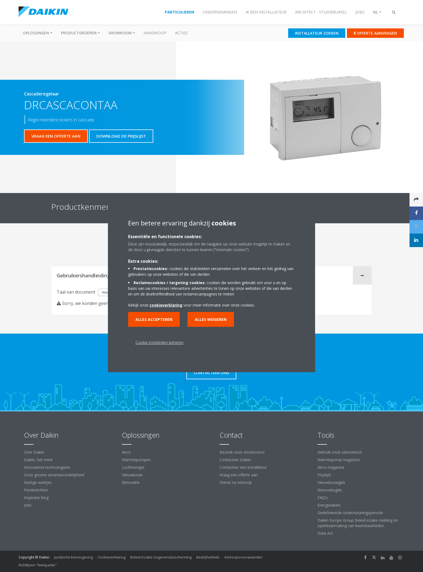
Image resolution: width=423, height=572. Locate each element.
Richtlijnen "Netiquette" (38, 565)
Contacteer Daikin (235, 459)
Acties (181, 32)
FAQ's (323, 497)
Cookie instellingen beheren (159, 342)
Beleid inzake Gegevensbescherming (161, 557)
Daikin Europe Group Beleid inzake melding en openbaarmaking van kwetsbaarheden (358, 523)
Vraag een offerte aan (239, 474)
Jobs (28, 505)
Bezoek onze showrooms (242, 452)
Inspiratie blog (36, 497)
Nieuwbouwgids (331, 482)
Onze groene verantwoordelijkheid (54, 474)
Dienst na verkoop (236, 482)
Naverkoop (155, 32)
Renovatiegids (330, 490)
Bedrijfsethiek (207, 557)
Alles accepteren (153, 319)
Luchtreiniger (133, 467)
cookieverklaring (165, 305)
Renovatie (130, 482)
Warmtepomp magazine (339, 459)
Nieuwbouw (132, 474)
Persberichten (36, 490)
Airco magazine (331, 467)
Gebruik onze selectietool (340, 452)
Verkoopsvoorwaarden (243, 557)
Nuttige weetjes (38, 482)
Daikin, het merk (38, 459)
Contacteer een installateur (243, 467)
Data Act (325, 533)
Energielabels (329, 505)
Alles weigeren (211, 319)
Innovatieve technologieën (47, 467)
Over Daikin (34, 452)
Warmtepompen (136, 459)
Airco (126, 452)
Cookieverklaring (111, 557)
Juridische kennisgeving (73, 557)
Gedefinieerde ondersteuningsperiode (350, 512)
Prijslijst (324, 474)
